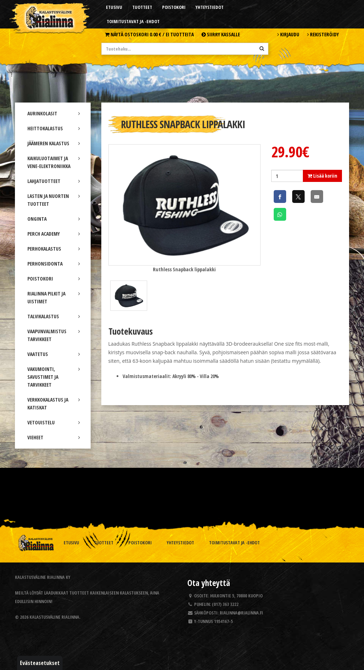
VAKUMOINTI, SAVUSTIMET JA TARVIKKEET (53, 377)
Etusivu (114, 7)
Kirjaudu (288, 34)
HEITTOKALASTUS (53, 128)
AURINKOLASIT (53, 113)
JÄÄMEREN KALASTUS (53, 143)
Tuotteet (142, 7)
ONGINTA (53, 218)
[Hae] (261, 48)
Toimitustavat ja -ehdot (133, 21)
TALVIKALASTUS (53, 316)
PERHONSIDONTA (53, 263)
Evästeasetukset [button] (40, 663)
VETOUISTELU (53, 422)
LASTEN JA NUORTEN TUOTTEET (53, 200)
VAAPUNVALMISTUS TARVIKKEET (53, 335)
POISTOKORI (53, 278)
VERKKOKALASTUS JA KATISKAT (53, 403)
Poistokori (174, 7)
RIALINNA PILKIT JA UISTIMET (53, 297)
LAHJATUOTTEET (53, 181)
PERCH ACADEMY (53, 233)
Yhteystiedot (210, 7)
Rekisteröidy (323, 34)
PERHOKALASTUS (53, 248)
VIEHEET (53, 437)
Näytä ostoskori (149, 34)
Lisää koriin (322, 175)
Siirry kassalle (221, 34)
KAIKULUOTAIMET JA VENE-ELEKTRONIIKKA (53, 162)
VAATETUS (53, 354)
